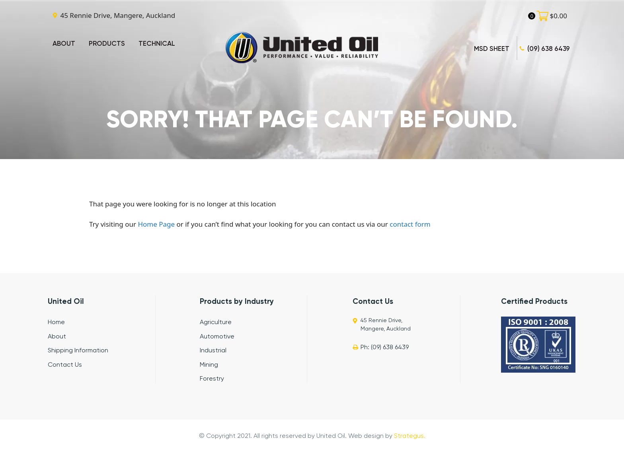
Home (56, 322)
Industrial (213, 351)
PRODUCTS (107, 44)
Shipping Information (78, 351)
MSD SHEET (491, 49)
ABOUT (64, 44)
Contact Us (65, 365)
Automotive (217, 337)
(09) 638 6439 (548, 49)
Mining (209, 365)
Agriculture (216, 322)
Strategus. (409, 436)
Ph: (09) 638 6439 (385, 347)
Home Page (156, 224)
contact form (410, 224)
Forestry (212, 379)
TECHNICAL (156, 44)
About (57, 337)
